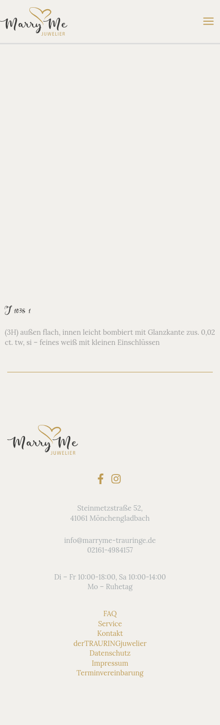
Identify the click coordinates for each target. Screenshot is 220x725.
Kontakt (110, 633)
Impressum (110, 662)
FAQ (109, 613)
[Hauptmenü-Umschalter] (208, 21)
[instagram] (118, 479)
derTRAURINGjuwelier (109, 643)
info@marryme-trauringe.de (109, 540)
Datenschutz (110, 653)
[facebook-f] (102, 479)
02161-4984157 (110, 549)
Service (110, 623)
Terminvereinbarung (110, 672)
